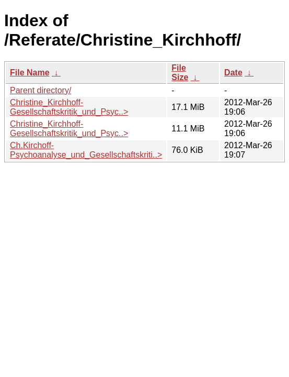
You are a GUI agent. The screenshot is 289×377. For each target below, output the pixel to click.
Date (233, 72)
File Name (30, 72)
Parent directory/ (40, 90)
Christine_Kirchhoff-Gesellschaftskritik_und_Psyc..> (69, 107)
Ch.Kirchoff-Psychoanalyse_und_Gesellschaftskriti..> (86, 150)
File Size (179, 72)
